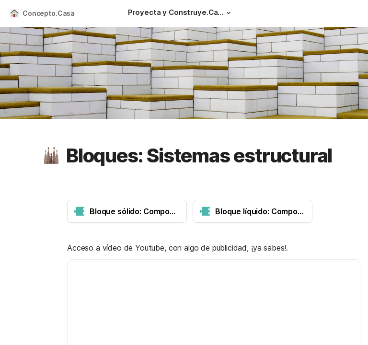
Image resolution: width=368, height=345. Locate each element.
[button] (228, 13)
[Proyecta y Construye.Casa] (180, 13)
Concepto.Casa (49, 13)
